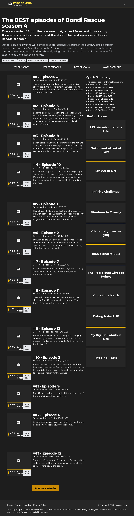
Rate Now (27, 96)
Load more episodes (45, 488)
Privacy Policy (39, 505)
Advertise (27, 505)
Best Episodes (21, 67)
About (18, 505)
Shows (10, 505)
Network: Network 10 (37, 60)
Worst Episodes (52, 67)
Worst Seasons (112, 67)
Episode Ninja (121, 505)
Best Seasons (82, 67)
